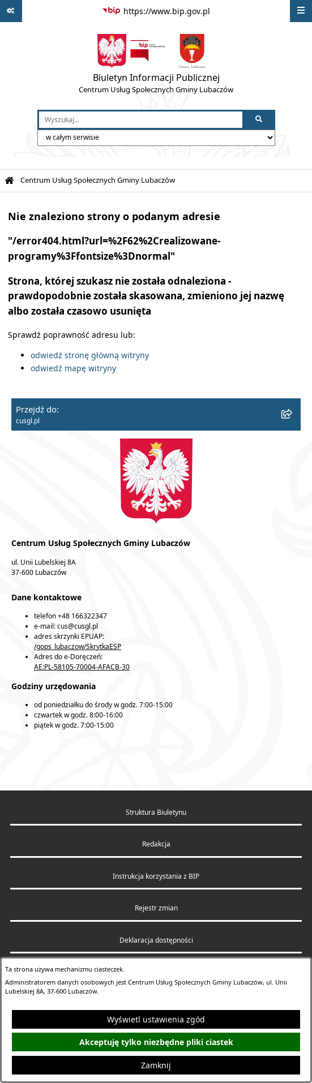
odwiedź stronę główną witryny (90, 355)
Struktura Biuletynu (156, 812)
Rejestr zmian (156, 908)
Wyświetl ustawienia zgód (156, 1019)
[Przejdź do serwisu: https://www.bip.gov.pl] (156, 11)
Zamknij (156, 1065)
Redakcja (156, 844)
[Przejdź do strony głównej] (156, 66)
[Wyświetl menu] (301, 11)
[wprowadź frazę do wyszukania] (140, 120)
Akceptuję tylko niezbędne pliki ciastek (156, 1042)
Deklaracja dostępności (156, 940)
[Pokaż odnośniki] (11, 11)
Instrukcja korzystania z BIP (156, 876)
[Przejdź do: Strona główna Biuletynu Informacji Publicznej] (9, 181)
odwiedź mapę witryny (73, 368)
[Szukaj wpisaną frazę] (259, 120)
